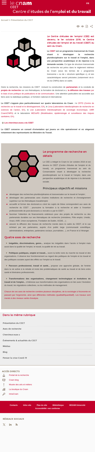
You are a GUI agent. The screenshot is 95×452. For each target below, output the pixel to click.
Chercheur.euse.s (11, 334)
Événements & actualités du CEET (20, 340)
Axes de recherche (12, 329)
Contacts (13, 405)
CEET (52, 51)
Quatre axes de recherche (22, 237)
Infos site (27, 405)
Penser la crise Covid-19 (15, 358)
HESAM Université (77, 405)
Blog (5, 352)
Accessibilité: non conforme (47, 408)
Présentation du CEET (22, 20)
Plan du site (42, 405)
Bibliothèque (58, 405)
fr (87, 3)
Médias (6, 346)
